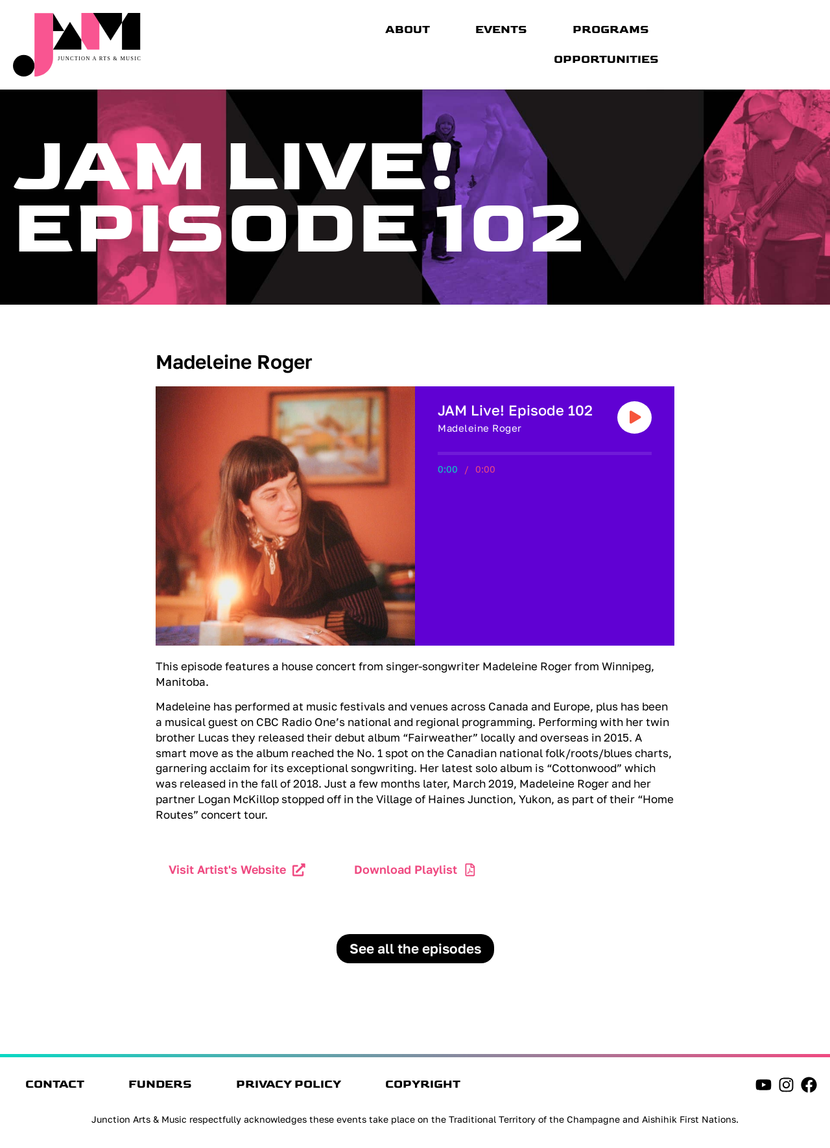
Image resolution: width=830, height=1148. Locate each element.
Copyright (427, 1085)
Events (501, 29)
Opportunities (606, 59)
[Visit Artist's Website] (298, 869)
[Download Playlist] (470, 869)
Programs (611, 29)
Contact (55, 1085)
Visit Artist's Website (227, 869)
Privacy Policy (291, 1085)
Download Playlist (405, 869)
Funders (162, 1085)
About (407, 29)
